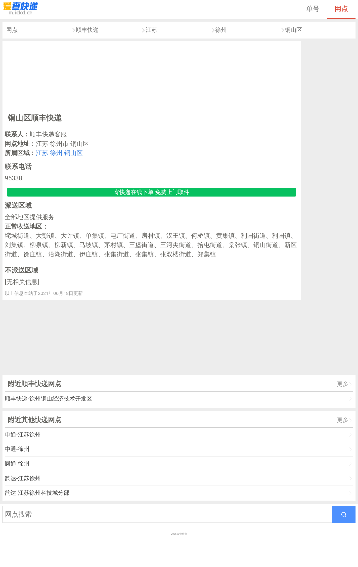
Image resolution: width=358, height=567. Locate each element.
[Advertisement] (151, 76)
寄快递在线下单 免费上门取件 (151, 192)
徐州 (221, 30)
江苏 (151, 30)
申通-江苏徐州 (23, 434)
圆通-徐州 (17, 463)
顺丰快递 (87, 30)
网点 (341, 9)
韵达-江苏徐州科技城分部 (37, 492)
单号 (312, 9)
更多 (342, 384)
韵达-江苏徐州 (23, 478)
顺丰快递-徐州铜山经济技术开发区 (48, 398)
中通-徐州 (17, 449)
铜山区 (293, 30)
